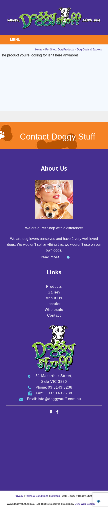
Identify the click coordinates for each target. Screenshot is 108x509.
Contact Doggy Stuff (57, 136)
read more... (52, 257)
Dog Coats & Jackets (89, 49)
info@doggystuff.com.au (59, 399)
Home (38, 49)
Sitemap (55, 496)
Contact (54, 315)
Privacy (19, 496)
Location (54, 304)
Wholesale (54, 309)
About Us (54, 298)
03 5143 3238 (60, 387)
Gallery (54, 292)
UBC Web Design (85, 504)
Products (54, 286)
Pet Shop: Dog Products (59, 49)
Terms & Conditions (36, 496)
